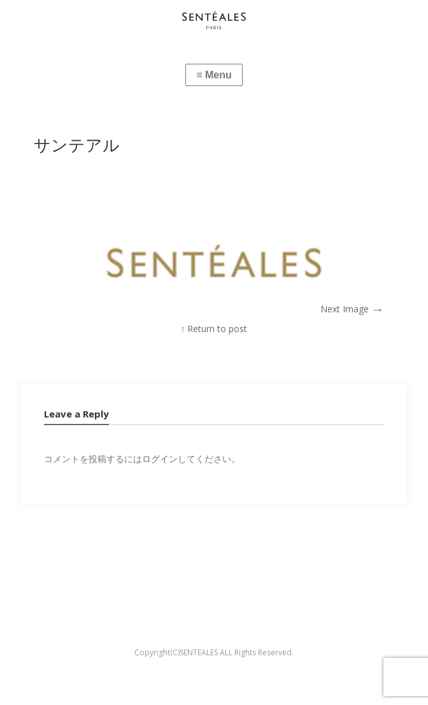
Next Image (352, 309)
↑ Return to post (213, 329)
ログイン (160, 459)
